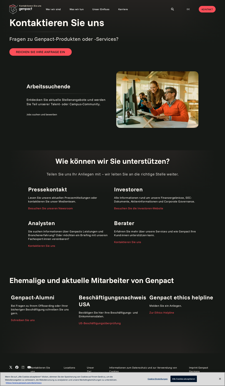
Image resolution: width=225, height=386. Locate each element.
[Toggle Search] (172, 9)
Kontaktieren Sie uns (41, 246)
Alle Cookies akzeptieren (183, 378)
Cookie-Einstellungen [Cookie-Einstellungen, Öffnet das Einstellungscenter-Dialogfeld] (158, 378)
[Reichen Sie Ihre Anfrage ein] (40, 52)
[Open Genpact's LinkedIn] (23, 367)
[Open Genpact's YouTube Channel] (29, 367)
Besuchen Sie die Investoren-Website (138, 208)
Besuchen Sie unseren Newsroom (50, 208)
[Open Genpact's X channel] (10, 367)
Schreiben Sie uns (23, 320)
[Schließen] (220, 378)
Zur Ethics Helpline (161, 312)
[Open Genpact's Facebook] (16, 367)
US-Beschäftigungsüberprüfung (100, 323)
